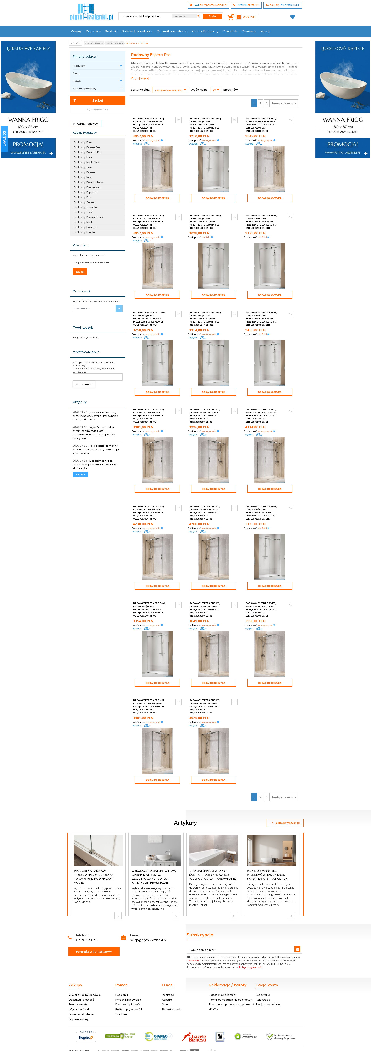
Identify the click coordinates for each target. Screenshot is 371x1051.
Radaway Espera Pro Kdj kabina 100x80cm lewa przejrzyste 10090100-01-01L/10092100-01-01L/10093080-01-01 (205, 609)
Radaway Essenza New (88, 182)
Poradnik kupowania (128, 999)
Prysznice (93, 31)
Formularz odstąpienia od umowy (230, 999)
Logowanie (262, 995)
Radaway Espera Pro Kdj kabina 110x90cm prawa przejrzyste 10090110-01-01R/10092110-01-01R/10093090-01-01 (148, 706)
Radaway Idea (83, 157)
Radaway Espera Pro (87, 147)
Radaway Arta (83, 167)
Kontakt (167, 999)
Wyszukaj (80, 245)
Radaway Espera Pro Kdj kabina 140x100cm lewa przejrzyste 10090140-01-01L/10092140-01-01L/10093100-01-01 (205, 512)
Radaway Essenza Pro (87, 152)
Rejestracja (262, 999)
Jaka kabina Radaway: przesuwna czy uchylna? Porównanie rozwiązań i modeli (95, 415)
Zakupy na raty (78, 1004)
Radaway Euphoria (85, 192)
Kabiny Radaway (205, 31)
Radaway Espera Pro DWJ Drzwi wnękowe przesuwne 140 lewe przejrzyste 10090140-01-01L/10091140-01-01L (205, 318)
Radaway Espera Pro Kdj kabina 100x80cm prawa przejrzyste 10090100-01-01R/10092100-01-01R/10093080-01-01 (261, 124)
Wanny (76, 31)
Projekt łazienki (171, 1009)
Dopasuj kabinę (78, 1019)
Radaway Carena (84, 202)
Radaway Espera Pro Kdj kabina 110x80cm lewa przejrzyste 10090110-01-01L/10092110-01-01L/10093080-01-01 (205, 706)
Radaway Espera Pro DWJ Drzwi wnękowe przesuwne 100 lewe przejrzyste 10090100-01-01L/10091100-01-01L (205, 221)
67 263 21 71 (86, 940)
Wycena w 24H (79, 1009)
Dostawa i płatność (81, 999)
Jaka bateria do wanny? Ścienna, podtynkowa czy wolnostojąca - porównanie (97, 449)
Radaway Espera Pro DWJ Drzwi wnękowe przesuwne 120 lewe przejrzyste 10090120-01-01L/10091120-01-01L (205, 124)
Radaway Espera (84, 172)
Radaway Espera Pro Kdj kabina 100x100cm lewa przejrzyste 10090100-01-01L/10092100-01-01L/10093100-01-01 (261, 609)
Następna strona (284, 103)
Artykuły (80, 402)
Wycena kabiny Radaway (85, 995)
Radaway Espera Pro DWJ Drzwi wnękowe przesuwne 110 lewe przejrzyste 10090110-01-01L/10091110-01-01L (261, 512)
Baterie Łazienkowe (137, 31)
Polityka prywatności (128, 1009)
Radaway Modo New (87, 162)
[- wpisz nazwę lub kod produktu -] (144, 16)
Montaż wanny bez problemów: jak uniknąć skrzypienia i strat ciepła (95, 464)
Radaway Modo (83, 222)
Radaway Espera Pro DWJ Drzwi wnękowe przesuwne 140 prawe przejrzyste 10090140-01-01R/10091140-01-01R (149, 609)
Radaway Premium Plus (88, 217)
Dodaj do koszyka (157, 198)
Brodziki (111, 31)
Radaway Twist (83, 212)
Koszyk (265, 31)
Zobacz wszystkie (285, 823)
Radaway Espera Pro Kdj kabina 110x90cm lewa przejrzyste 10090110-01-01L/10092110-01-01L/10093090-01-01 (148, 415)
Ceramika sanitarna (172, 31)
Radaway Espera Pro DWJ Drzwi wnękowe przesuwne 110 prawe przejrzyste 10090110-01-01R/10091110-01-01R (261, 221)
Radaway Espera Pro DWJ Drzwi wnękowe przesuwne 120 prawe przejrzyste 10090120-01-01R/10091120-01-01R (149, 318)
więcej (80, 474)
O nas (165, 1004)
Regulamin (193, 960)
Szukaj (88, 100)
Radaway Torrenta (85, 207)
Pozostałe (230, 31)
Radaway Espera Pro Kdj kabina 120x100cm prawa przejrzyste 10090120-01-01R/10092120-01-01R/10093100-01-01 (261, 415)
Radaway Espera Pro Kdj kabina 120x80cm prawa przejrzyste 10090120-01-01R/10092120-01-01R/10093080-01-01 (205, 415)
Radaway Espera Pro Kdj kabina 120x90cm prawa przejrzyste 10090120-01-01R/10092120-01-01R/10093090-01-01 (148, 124)
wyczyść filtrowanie (97, 109)
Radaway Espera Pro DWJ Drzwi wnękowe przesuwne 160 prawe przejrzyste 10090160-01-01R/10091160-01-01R (261, 318)
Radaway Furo (83, 142)
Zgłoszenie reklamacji (222, 995)
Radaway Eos (82, 197)
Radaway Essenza (85, 227)
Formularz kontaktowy (94, 951)
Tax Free (121, 1014)
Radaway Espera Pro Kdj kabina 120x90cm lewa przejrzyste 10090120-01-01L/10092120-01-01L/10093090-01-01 (148, 221)
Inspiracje (168, 995)
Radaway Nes (82, 177)
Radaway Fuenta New (87, 187)
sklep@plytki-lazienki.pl (148, 940)
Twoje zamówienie (267, 1004)
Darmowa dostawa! (81, 1014)
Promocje (249, 31)
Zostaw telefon (84, 384)
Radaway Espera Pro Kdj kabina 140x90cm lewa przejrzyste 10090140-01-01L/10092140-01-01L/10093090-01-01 (148, 512)
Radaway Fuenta (84, 232)
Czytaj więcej (140, 78)
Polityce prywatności (250, 967)
